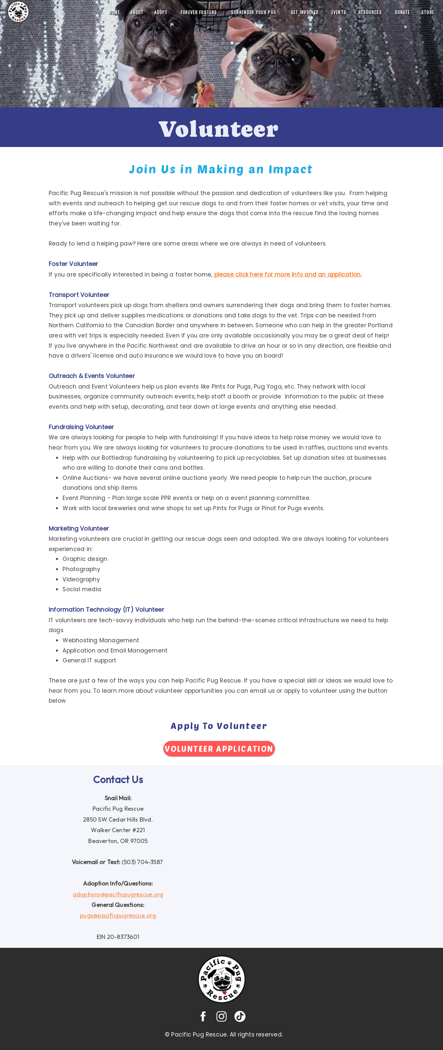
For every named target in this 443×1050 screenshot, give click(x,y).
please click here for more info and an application (287, 274)
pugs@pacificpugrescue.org (118, 915)
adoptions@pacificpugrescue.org (118, 894)
